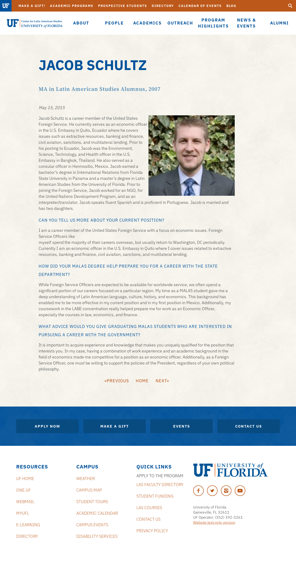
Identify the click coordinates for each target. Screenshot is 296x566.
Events (181, 426)
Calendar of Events (200, 6)
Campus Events (92, 524)
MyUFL (22, 513)
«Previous (117, 380)
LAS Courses (149, 507)
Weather (85, 478)
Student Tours (92, 501)
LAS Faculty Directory (159, 484)
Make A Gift (114, 426)
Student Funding (154, 496)
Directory (163, 6)
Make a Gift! (31, 6)
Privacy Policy (152, 530)
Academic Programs (71, 6)
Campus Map (89, 490)
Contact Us (248, 426)
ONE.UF (23, 490)
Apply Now (47, 426)
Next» (162, 380)
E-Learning (28, 524)
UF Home (25, 478)
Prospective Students (122, 6)
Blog (231, 6)
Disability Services (96, 536)
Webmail (25, 501)
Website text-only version (214, 522)
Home (142, 380)
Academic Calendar (97, 513)
